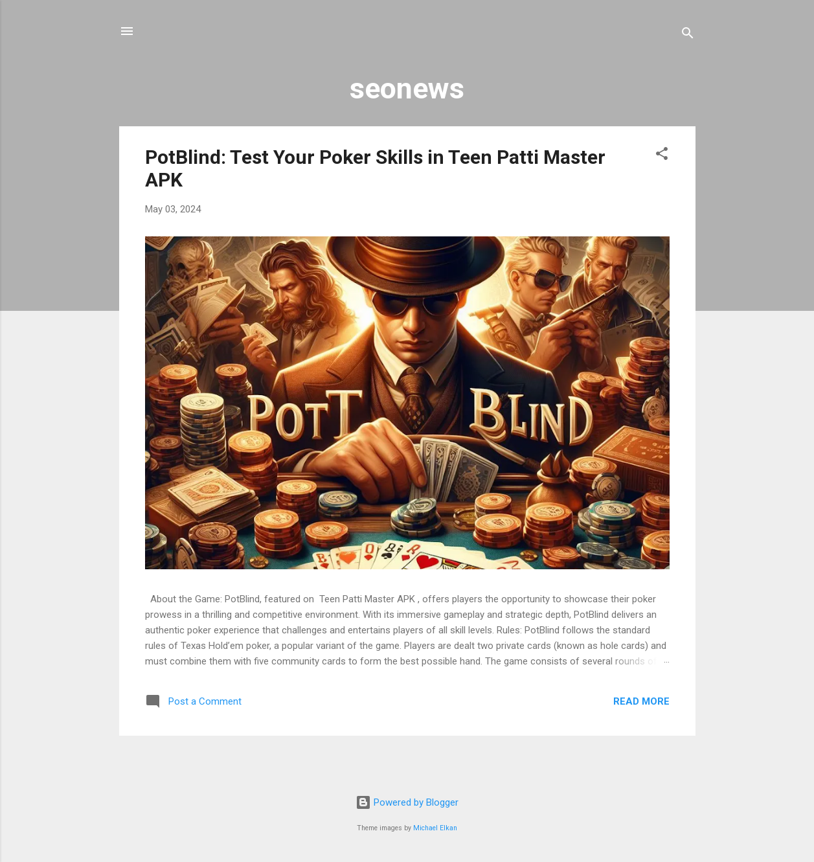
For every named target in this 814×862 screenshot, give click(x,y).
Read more (641, 701)
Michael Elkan (435, 828)
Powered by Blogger (407, 802)
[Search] (687, 35)
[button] (662, 156)
